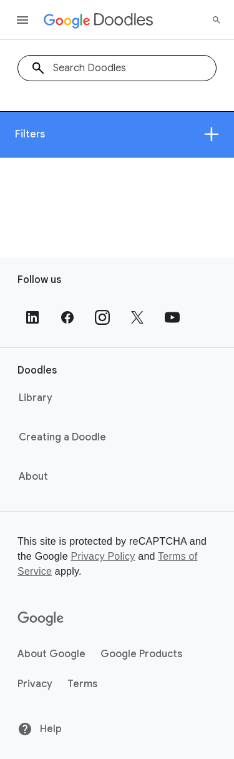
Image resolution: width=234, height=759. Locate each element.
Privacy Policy (103, 556)
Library (35, 398)
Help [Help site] (39, 729)
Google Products (141, 654)
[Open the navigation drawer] (22, 20)
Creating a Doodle (62, 437)
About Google (51, 654)
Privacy (34, 684)
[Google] (40, 619)
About (33, 476)
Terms (82, 684)
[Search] (216, 20)
